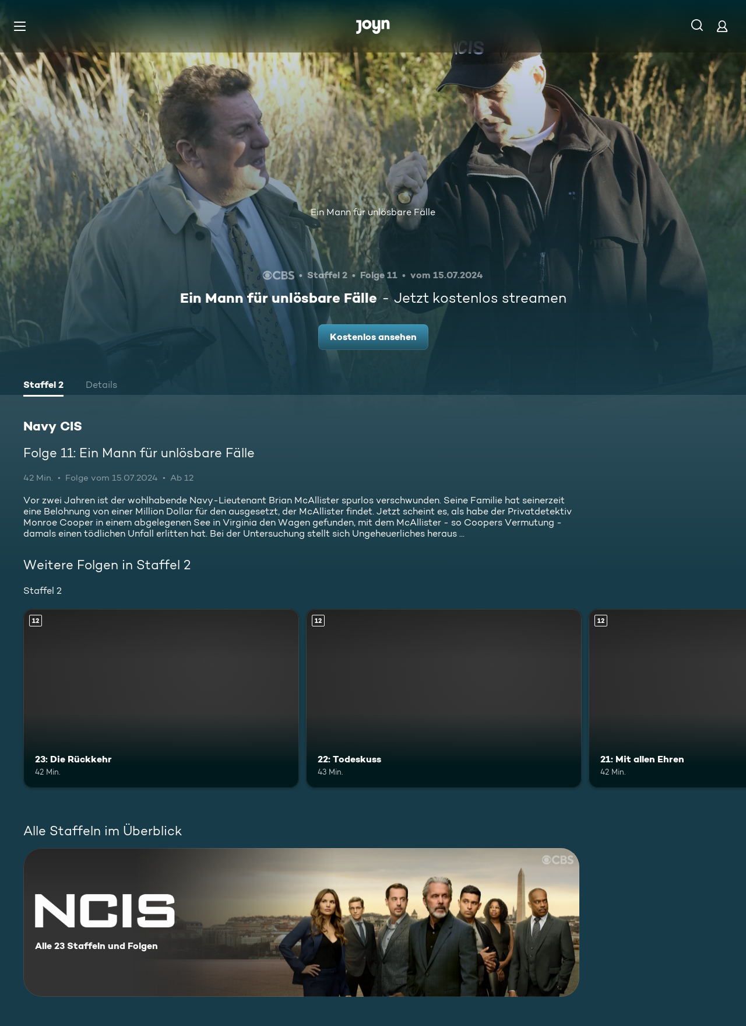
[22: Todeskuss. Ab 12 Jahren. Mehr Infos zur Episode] (444, 698)
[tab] (43, 386)
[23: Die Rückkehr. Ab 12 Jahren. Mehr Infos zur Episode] (161, 698)
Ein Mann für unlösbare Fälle (373, 212)
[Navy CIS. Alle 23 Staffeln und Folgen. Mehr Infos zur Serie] (301, 922)
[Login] (722, 26)
